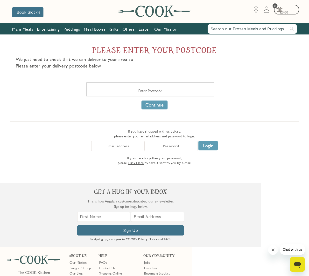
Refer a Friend (154, 225)
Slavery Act (89, 265)
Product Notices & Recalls (117, 225)
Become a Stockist (157, 209)
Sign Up (250, 235)
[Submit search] (292, 29)
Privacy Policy (48, 265)
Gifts (114, 29)
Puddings (71, 29)
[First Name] (225, 222)
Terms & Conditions (22, 265)
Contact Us (107, 204)
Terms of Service (116, 269)
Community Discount (159, 220)
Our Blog (76, 209)
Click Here (136, 163)
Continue (154, 105)
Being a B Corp (80, 204)
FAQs (103, 198)
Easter (144, 29)
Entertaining (48, 29)
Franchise (150, 204)
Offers (128, 29)
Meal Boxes (94, 29)
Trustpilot (170, 234)
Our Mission (166, 29)
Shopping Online (110, 209)
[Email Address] (275, 222)
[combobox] (252, 29)
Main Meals (22, 29)
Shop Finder (78, 214)
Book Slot (28, 12)
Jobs (147, 198)
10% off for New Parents (161, 214)
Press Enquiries (109, 220)
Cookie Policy (69, 265)
